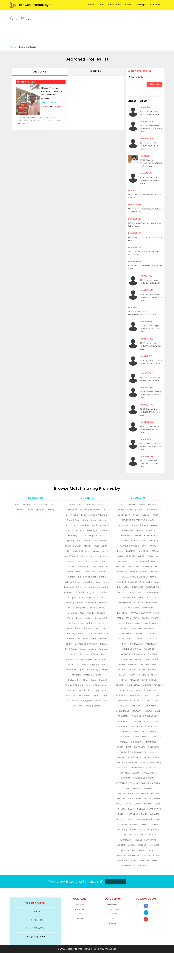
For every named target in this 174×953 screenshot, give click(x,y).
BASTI (139, 695)
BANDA (156, 757)
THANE (144, 814)
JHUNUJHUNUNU (149, 772)
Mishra (80, 628)
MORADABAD (136, 644)
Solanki (69, 644)
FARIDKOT (146, 515)
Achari (76, 607)
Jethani (103, 638)
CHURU (128, 803)
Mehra (71, 561)
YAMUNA (155, 551)
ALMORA (152, 834)
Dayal (70, 654)
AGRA (126, 587)
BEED (138, 798)
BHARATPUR (123, 716)
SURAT (156, 700)
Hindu (17, 504)
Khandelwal (71, 669)
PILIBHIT (124, 644)
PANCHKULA (148, 607)
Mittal (79, 571)
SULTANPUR (153, 767)
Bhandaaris (71, 690)
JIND (119, 587)
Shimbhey (93, 587)
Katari (106, 582)
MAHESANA (155, 783)
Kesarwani (69, 592)
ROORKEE (122, 592)
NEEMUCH (122, 860)
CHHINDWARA (137, 742)
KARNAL (134, 540)
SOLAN (156, 695)
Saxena (83, 509)
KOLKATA (137, 628)
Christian (43, 504)
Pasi (103, 654)
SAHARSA (121, 762)
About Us (80, 904)
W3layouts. (110, 948)
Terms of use (113, 904)
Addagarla (76, 674)
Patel (102, 535)
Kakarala (101, 613)
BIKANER (119, 685)
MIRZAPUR (134, 680)
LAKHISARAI (151, 840)
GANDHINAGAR (129, 865)
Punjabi (68, 546)
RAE (142, 726)
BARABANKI (149, 649)
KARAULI (151, 850)
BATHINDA (150, 530)
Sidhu (87, 571)
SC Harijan (85, 551)
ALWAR (138, 535)
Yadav (102, 566)
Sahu (88, 628)
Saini (94, 525)
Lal (68, 700)
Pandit (104, 669)
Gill (67, 551)
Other (49, 509)
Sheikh (72, 623)
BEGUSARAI (146, 613)
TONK (147, 700)
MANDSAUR (151, 742)
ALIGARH (140, 509)
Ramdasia (84, 525)
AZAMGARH (154, 762)
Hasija (75, 700)
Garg (77, 520)
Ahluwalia (102, 515)
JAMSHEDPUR (139, 638)
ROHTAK (126, 607)
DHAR (153, 680)
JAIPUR (139, 633)
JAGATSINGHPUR (128, 850)
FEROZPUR (140, 520)
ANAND (153, 540)
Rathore (79, 659)
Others (102, 520)
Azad (82, 613)
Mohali (120, 551)
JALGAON (126, 731)
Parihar (91, 515)
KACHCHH (132, 762)
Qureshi (80, 592)
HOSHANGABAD (133, 685)
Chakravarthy (73, 680)
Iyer (66, 556)
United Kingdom (146, 576)
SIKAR (129, 757)
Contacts (155, 4)
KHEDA (157, 798)
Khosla (89, 633)
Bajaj (83, 515)
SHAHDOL (147, 685)
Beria (88, 654)
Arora (72, 504)
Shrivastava (91, 561)
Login (101, 4)
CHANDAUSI (151, 690)
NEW (134, 576)
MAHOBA (146, 855)
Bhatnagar (83, 566)
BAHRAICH (125, 628)
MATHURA (140, 654)
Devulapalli (84, 690)
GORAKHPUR (127, 633)
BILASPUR (134, 824)
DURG (142, 597)
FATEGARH (138, 840)
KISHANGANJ (135, 721)
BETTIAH (155, 793)
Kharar (134, 546)
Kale (78, 638)
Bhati (85, 680)
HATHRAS (146, 736)
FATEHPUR (142, 674)
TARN (134, 561)
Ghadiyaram (86, 700)
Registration (114, 4)
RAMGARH (120, 798)
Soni (96, 597)
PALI (145, 752)
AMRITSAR (130, 504)
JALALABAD (127, 649)
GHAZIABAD (149, 628)
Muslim (26, 504)
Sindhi (104, 546)
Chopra (96, 690)
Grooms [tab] (39, 71)
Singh (74, 525)
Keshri (67, 695)
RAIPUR (144, 540)
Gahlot (78, 582)
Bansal (92, 556)
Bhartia (85, 664)
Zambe (79, 654)
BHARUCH (120, 829)
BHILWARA (142, 865)
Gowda (90, 613)
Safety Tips (80, 918)
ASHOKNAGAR (122, 711)
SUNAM (138, 649)
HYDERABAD (121, 783)
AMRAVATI (154, 814)
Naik (80, 576)
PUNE (134, 597)
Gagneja (93, 535)
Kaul (78, 664)
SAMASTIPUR (133, 855)
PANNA (131, 809)
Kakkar (80, 561)
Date (103, 628)
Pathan (70, 628)
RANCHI (153, 674)
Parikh (87, 695)
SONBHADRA (139, 747)
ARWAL (143, 762)
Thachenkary (101, 685)
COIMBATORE (126, 659)
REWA (157, 803)
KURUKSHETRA (124, 515)
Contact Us (113, 914)
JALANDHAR (143, 551)
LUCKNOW (123, 525)
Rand (101, 576)
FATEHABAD (133, 814)
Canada (120, 509)
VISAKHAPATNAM (127, 705)
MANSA (151, 520)
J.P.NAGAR (154, 845)
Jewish (30, 509)
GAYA (136, 618)
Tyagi (94, 664)
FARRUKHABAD (135, 566)
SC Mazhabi (102, 592)
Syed (85, 638)
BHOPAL (136, 607)
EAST (146, 623)
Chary (87, 674)
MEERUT (147, 721)
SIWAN (132, 674)
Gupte (102, 680)
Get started (115, 881)
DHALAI (136, 731)
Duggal (74, 556)
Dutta (100, 504)
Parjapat (72, 597)
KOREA (126, 788)
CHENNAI (132, 829)
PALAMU (138, 659)
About (128, 4)
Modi (97, 700)
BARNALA (139, 690)
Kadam (88, 618)
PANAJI (143, 834)
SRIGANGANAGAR (137, 767)
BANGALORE (149, 535)
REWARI (151, 778)
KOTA (128, 618)
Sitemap (112, 923)
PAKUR (130, 798)
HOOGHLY (122, 767)
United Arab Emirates (149, 582)
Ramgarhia (72, 509)
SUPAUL (134, 613)
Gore (98, 582)
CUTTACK (141, 809)
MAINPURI (144, 860)
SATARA (144, 824)
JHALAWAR (136, 711)
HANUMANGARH (151, 592)
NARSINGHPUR (127, 654)
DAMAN (133, 582)
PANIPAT (138, 700)
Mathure (77, 695)
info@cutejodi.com (36, 936)
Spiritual (40, 509)
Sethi (95, 540)
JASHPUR (134, 726)
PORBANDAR (135, 752)
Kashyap (68, 582)
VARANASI (154, 571)
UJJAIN (153, 752)
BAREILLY (121, 669)
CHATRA (151, 654)
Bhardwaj (72, 535)
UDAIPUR (121, 814)
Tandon (104, 695)
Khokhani (93, 644)
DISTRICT (154, 561)
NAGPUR (143, 561)
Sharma (69, 530)
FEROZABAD (125, 840)
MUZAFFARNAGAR (127, 602)
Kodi (88, 623)
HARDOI (154, 623)
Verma (103, 530)
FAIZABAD (121, 809)
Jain (52, 504)
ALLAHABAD (133, 664)
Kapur (75, 515)
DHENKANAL (152, 726)
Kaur (84, 607)
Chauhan (90, 504)
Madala (92, 649)
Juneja (96, 551)
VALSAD (156, 855)
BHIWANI (152, 504)
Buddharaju (69, 587)
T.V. (151, 865)
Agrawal (103, 525)
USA (122, 504)
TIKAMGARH (136, 716)
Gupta (85, 520)
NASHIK (144, 783)
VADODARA (121, 721)
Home (91, 4)
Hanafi (94, 638)
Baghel (74, 649)
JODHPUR (123, 726)
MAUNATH (120, 845)
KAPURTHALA (127, 520)
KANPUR (130, 509)
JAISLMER (130, 695)
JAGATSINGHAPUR (125, 793)
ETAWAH (155, 618)
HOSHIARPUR (126, 535)
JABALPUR (122, 561)
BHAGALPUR (151, 602)
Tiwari (95, 654)
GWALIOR (152, 638)
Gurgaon (135, 525)
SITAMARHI (149, 633)
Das (94, 571)
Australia (124, 546)
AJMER (141, 556)
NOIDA (120, 556)
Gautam (97, 674)
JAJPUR (156, 736)
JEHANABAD (124, 772)
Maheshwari (101, 659)
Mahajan (80, 530)
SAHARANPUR (127, 530)
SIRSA (155, 515)
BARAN (138, 757)
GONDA (145, 618)
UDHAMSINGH (153, 556)
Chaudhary (70, 633)
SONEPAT (132, 669)
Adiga (95, 695)
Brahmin (82, 587)
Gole (96, 628)
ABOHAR (121, 664)
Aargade (91, 592)
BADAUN (125, 576)
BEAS (157, 566)
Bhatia (102, 571)
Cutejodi (23, 17)
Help (80, 914)
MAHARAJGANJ (123, 736)
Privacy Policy (113, 909)
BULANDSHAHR (151, 716)
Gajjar (102, 664)
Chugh (78, 546)
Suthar (103, 540)
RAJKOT (143, 571)
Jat (103, 509)
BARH (140, 705)
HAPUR (140, 602)
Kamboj (104, 587)
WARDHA (136, 788)
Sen (67, 525)
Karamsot (103, 649)
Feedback (79, 909)
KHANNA (137, 803)
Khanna (102, 602)
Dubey (81, 597)
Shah (80, 633)
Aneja (88, 705)
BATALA (154, 525)
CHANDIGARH (153, 509)
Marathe (79, 602)
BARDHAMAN (150, 705)
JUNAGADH (142, 845)
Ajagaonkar (91, 602)
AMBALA (141, 504)
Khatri (80, 504)
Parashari (88, 582)
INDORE (119, 695)
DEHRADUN (129, 819)
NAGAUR (148, 566)
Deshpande (80, 644)
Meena (103, 644)
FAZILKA (150, 597)
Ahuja (96, 546)
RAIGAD (120, 747)
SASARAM (124, 742)
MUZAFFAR (148, 788)
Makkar (87, 546)
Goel (68, 515)
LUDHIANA (124, 540)
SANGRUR (130, 551)
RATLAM (123, 674)
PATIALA (133, 571)
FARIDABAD (150, 644)
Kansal (83, 556)
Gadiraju (70, 638)
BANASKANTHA (152, 587)
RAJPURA (120, 757)
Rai (69, 607)
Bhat (102, 597)
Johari (70, 571)
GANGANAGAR (143, 819)
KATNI (156, 613)
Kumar (83, 535)
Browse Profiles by (29, 5)
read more (22, 123)
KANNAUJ (148, 711)
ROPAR (156, 721)
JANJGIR (156, 819)
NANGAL (152, 546)
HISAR (128, 747)
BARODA (147, 798)
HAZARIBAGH (124, 638)
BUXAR (148, 695)
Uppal (81, 669)
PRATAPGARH (148, 731)
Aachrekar (95, 509)
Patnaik (68, 685)
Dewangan (92, 530)
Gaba (93, 520)
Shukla (92, 607)
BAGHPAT (148, 803)
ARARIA (131, 845)
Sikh (34, 504)
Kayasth (71, 566)
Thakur (86, 540)
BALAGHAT (130, 556)
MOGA (143, 546)
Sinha (102, 561)
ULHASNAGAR (137, 587)
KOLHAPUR (122, 824)
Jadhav (101, 607)
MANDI (145, 525)
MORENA (134, 860)
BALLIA (142, 669)
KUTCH (145, 680)
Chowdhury (92, 669)
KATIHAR (123, 752)
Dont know (78, 705)
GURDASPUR (150, 659)
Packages (141, 4)
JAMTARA (120, 855)
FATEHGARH (121, 582)
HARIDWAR (122, 571)
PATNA (120, 618)
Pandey (71, 576)
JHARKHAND (153, 669)
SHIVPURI (133, 834)
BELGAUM (125, 778)
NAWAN (142, 850)
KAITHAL (123, 680)
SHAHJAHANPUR (124, 700)
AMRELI (119, 819)
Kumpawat (100, 618)
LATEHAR (145, 664)
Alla (66, 649)
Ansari (83, 649)
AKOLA (119, 803)
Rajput (69, 540)
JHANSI (155, 664)
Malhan (69, 659)
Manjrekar (72, 613)
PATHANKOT (122, 613)
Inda (104, 690)
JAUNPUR (154, 824)
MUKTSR (125, 597)
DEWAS (136, 772)
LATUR (136, 736)
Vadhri (70, 618)
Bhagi (69, 520)
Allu (104, 700)
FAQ (113, 918)
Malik (101, 623)
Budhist (20, 509)
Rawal (93, 680)
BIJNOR (156, 829)
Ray (89, 597)
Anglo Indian (91, 576)
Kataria (89, 685)
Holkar (80, 623)
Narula (75, 551)
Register (58, 106)
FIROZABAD (121, 566)
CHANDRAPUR (142, 793)
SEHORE (121, 623)
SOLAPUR (134, 783)
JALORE (147, 757)
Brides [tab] (95, 71)
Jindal (70, 664)
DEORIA (123, 834)
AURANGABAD (139, 778)
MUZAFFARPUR (134, 623)
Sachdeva (103, 556)
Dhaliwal (79, 685)
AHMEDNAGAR (126, 690)
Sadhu (69, 602)
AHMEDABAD (135, 592)
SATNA (157, 685)
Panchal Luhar (101, 633)
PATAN (155, 860)
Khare (93, 566)
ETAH (157, 711)
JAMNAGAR (154, 809)
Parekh (89, 659)
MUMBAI (139, 530)
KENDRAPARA (144, 829)
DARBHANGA (153, 747)
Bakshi (97, 705)
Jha (94, 623)
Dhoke (79, 618)
